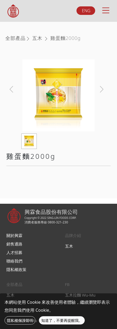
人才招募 (14, 252)
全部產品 (15, 38)
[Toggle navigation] (105, 9)
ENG (86, 11)
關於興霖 (14, 235)
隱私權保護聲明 (20, 320)
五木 (37, 38)
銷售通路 (14, 244)
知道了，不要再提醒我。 (61, 320)
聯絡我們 (14, 261)
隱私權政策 (16, 269)
